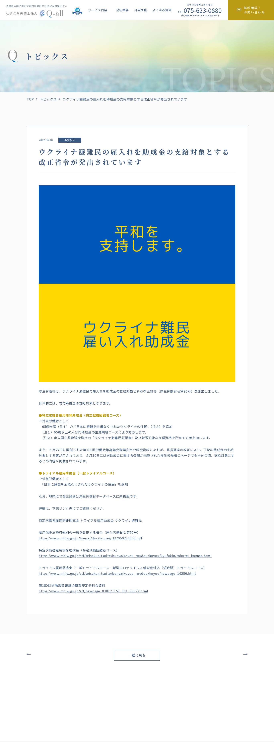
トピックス (48, 99)
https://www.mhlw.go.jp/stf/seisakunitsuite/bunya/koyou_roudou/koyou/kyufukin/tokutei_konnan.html (125, 555)
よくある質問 (162, 10)
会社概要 (122, 10)
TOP (30, 99)
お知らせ (70, 140)
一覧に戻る (137, 655)
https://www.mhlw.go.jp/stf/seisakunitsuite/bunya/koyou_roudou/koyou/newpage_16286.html (117, 573)
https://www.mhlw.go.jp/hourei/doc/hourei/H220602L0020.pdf (90, 538)
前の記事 (41, 654)
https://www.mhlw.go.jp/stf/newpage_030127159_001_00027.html (93, 591)
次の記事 (233, 654)
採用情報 (140, 10)
